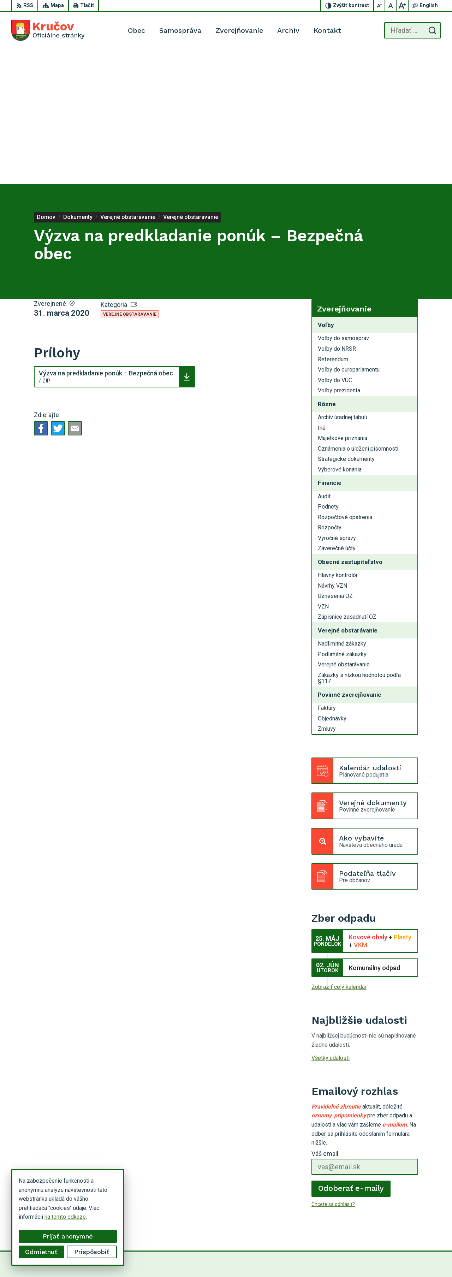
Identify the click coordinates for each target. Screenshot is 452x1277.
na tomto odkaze (65, 1216)
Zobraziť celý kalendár (339, 852)
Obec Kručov (335, 1258)
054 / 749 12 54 (416, 1218)
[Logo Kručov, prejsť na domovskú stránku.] (48, 30)
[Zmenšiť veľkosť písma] (379, 5)
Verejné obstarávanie (129, 179)
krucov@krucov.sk (419, 1226)
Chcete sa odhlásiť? (333, 1069)
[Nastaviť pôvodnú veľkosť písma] (391, 5)
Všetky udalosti (330, 923)
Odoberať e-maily (351, 1053)
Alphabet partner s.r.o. (245, 1258)
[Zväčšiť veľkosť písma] (402, 5)
